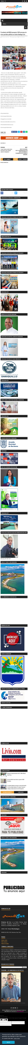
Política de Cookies (5, 943)
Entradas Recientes (7, 792)
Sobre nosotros (4, 942)
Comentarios (21, 792)
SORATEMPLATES (7, 1011)
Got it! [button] (8, 1042)
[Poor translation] (5, 1020)
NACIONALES (22, 37)
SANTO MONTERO (20, 1011)
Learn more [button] (17, 1038)
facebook (25, 159)
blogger (15, 159)
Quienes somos (4, 940)
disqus (20, 159)
